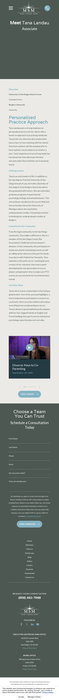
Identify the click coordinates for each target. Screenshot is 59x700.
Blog (29, 557)
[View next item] (40, 387)
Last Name (13, 447)
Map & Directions (30, 648)
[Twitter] (27, 624)
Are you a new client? (17, 473)
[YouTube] (37, 624)
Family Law (29, 553)
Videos (29, 561)
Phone (11, 456)
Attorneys (29, 545)
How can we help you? (17, 481)
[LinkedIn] (32, 624)
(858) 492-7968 (29, 598)
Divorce (29, 549)
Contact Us (29, 577)
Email (11, 464)
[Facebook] (21, 624)
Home (29, 541)
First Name (13, 439)
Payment (29, 569)
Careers (29, 565)
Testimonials (29, 573)
